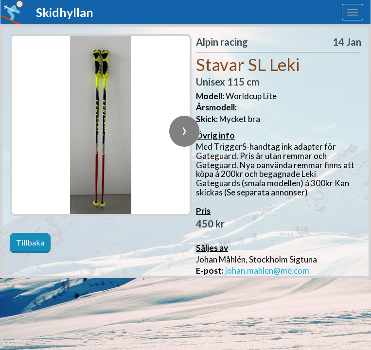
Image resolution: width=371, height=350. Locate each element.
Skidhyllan (64, 12)
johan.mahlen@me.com (267, 270)
